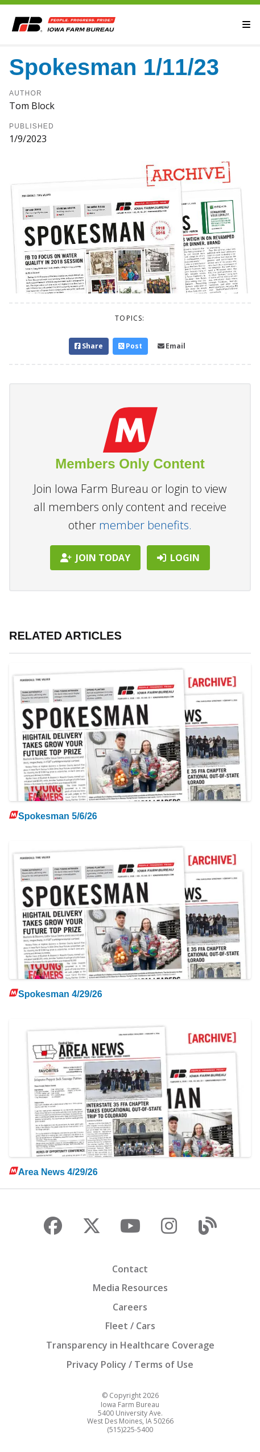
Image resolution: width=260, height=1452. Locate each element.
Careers (130, 1307)
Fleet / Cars (130, 1326)
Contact (130, 1269)
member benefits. (145, 525)
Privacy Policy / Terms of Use (130, 1364)
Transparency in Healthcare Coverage (130, 1345)
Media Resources (130, 1287)
